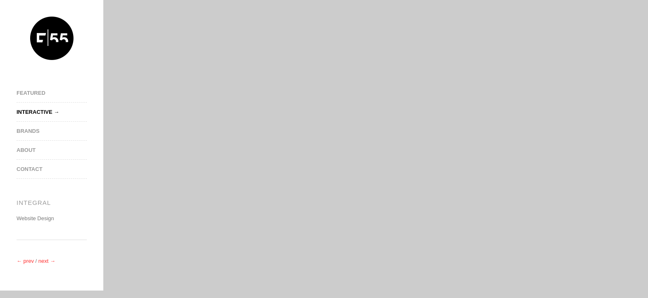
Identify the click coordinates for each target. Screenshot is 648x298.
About (26, 150)
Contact (30, 169)
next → (46, 261)
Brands (28, 131)
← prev (26, 261)
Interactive (34, 112)
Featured (31, 93)
